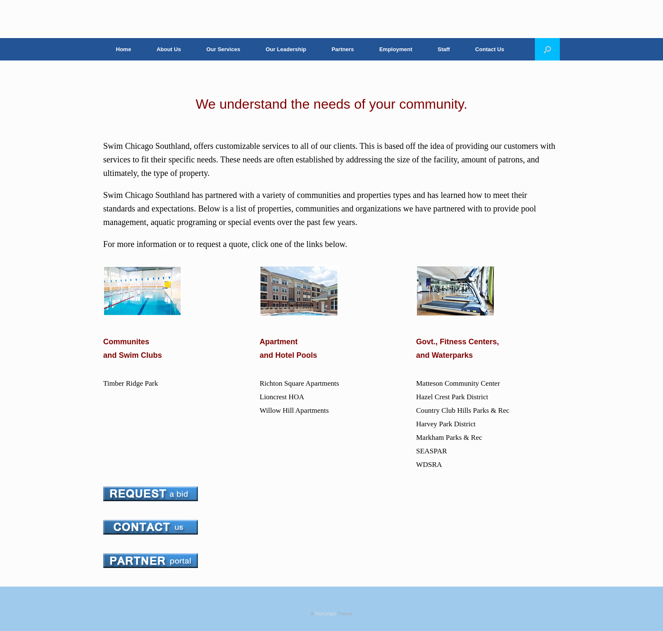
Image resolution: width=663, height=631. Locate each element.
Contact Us (489, 49)
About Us (168, 49)
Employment (395, 49)
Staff (444, 49)
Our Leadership (286, 49)
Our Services (223, 49)
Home (123, 49)
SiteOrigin (325, 613)
